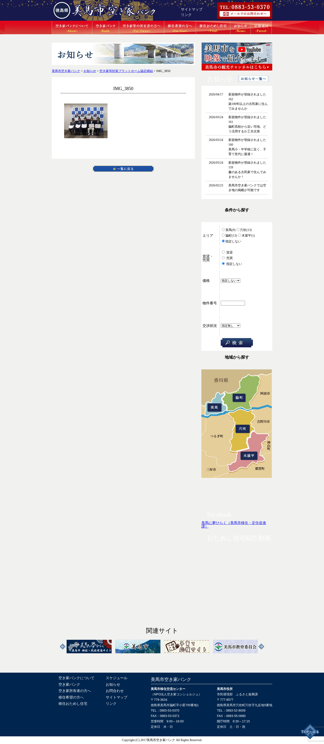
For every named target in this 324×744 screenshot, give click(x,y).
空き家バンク (69, 684)
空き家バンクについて (76, 678)
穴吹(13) (244, 230)
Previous (63, 647)
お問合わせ (115, 691)
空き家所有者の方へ (74, 691)
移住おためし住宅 (72, 704)
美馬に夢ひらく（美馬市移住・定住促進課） (233, 524)
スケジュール (116, 678)
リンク (186, 15)
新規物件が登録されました (247, 94)
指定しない (231, 241)
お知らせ (113, 684)
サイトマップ (191, 9)
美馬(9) (228, 230)
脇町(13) (229, 235)
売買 (227, 258)
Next (261, 647)
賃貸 (227, 252)
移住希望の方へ (71, 697)
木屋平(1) (246, 235)
